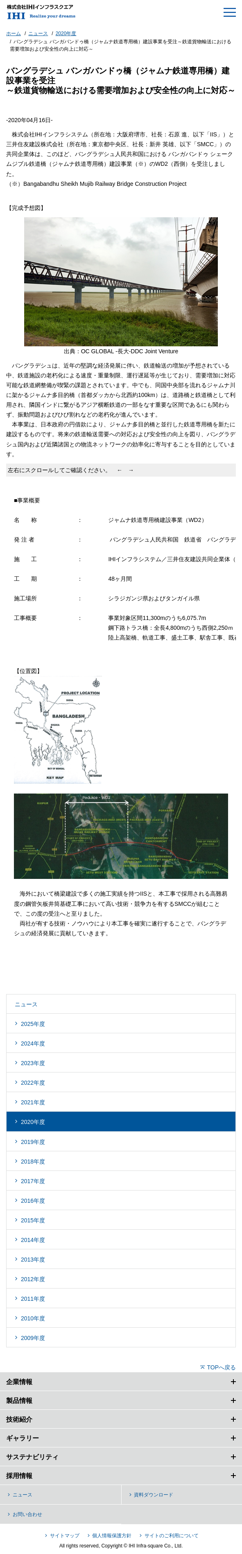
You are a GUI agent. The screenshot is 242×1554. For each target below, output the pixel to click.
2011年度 (33, 1298)
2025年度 (33, 1024)
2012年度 (33, 1279)
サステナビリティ (32, 1457)
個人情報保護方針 (111, 1535)
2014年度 (33, 1240)
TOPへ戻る (221, 1367)
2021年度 (33, 1102)
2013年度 (33, 1259)
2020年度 (33, 1122)
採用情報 (19, 1475)
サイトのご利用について (172, 1535)
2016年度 (33, 1200)
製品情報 (19, 1400)
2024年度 (33, 1043)
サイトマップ (64, 1535)
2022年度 (33, 1082)
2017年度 (33, 1181)
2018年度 (33, 1161)
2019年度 (33, 1142)
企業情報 (19, 1381)
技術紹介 (19, 1419)
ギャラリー (22, 1438)
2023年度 (33, 1063)
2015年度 (33, 1220)
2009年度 (33, 1338)
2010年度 (33, 1318)
